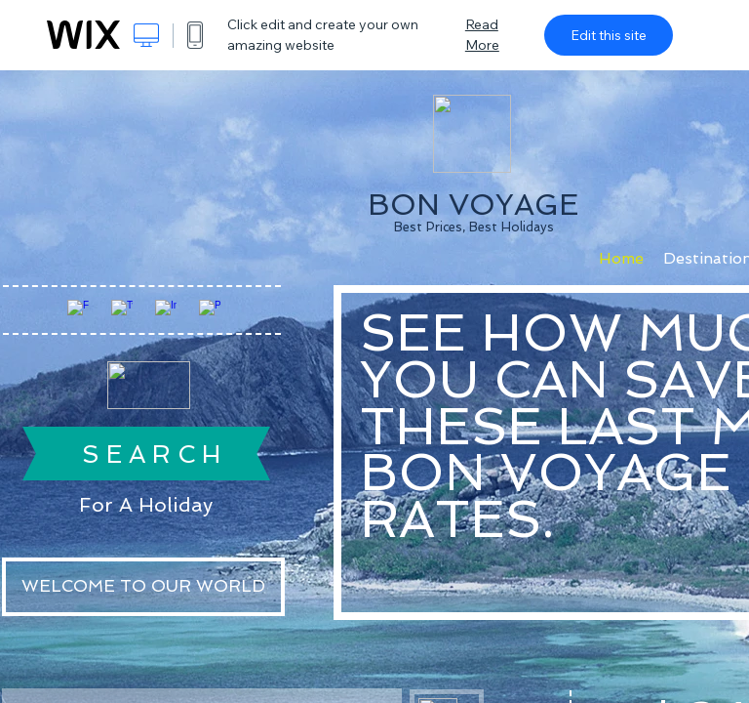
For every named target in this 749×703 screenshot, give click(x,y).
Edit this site (609, 35)
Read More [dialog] (482, 35)
